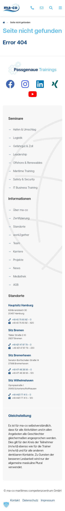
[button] (32, 129)
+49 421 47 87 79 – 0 (21, 345)
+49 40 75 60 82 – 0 (21, 320)
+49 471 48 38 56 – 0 (22, 370)
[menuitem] (32, 129)
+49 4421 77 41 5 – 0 (21, 395)
